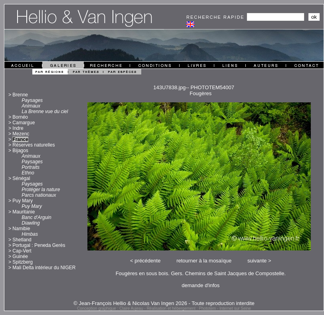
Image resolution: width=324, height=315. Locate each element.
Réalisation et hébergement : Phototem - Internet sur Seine (199, 308)
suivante (257, 261)
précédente (147, 261)
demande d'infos (200, 285)
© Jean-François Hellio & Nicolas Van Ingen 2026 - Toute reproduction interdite (164, 303)
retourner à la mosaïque (203, 261)
